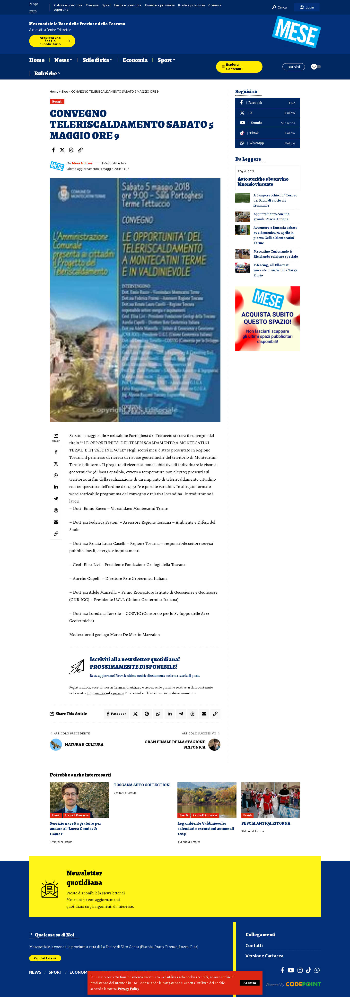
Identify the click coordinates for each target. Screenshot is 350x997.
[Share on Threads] (71, 150)
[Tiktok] (267, 133)
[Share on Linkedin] (56, 487)
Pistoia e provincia (67, 5)
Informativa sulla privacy (105, 693)
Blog (64, 91)
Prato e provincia (191, 5)
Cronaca (214, 5)
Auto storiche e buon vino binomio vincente (263, 181)
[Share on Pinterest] (147, 714)
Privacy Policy (128, 988)
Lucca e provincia (127, 5)
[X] (267, 113)
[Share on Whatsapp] (56, 475)
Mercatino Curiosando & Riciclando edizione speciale (276, 254)
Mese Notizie (82, 163)
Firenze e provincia (160, 5)
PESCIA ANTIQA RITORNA (265, 823)
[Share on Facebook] (53, 150)
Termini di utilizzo (127, 687)
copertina (61, 9)
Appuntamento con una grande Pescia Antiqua (271, 216)
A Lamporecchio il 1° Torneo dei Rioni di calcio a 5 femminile (275, 200)
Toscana (92, 5)
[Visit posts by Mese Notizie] (57, 166)
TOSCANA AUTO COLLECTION (142, 785)
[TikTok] (308, 970)
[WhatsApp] (267, 143)
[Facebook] (267, 103)
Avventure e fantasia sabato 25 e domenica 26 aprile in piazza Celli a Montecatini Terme (275, 235)
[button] (250, 983)
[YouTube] (290, 970)
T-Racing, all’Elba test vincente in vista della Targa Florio (276, 270)
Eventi (57, 101)
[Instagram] (300, 970)
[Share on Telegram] (56, 498)
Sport (106, 5)
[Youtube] (267, 123)
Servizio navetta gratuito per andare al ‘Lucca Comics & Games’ (75, 829)
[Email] (56, 522)
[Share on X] (62, 150)
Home (54, 91)
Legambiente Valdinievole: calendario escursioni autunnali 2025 (205, 829)
